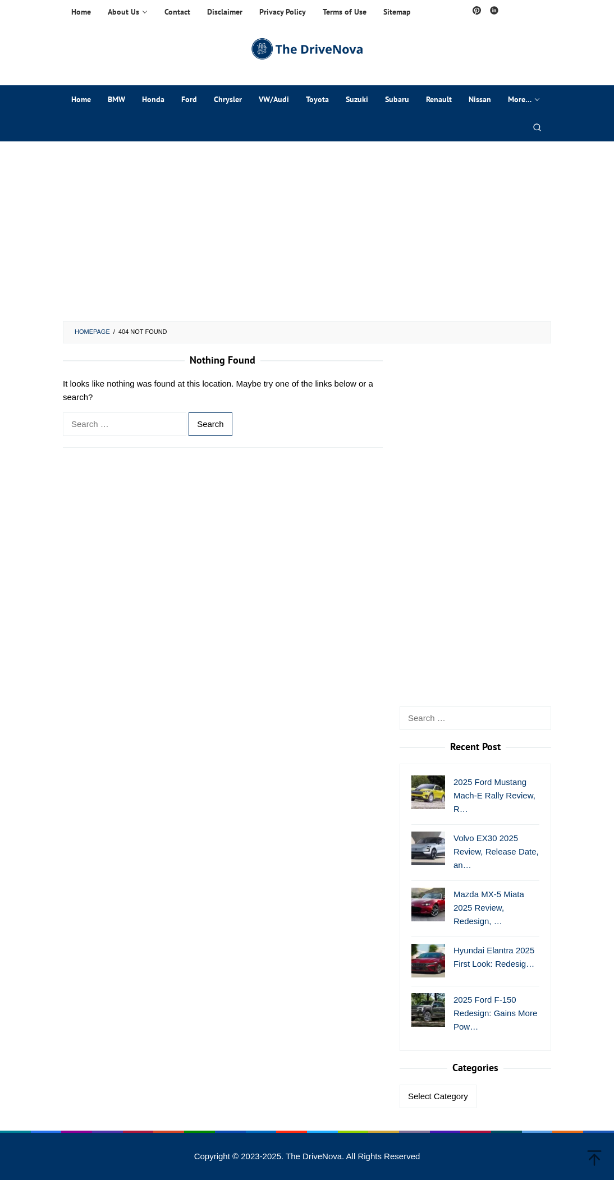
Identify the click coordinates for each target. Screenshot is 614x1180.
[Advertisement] (307, 231)
